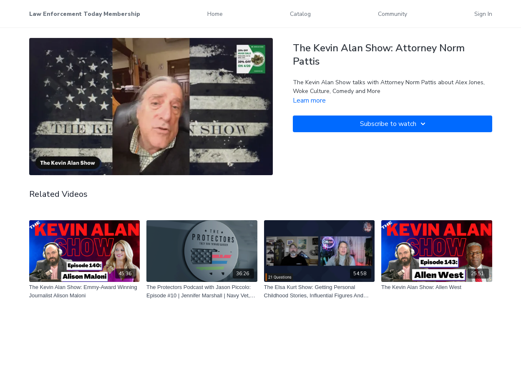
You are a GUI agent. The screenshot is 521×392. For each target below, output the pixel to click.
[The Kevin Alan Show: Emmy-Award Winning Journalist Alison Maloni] (84, 291)
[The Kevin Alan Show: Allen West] (436, 287)
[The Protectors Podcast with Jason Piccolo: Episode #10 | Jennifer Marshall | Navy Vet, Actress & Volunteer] (201, 291)
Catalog (300, 14)
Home (215, 14)
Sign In (483, 14)
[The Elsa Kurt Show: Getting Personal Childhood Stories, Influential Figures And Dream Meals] (319, 291)
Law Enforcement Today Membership (84, 14)
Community (392, 14)
